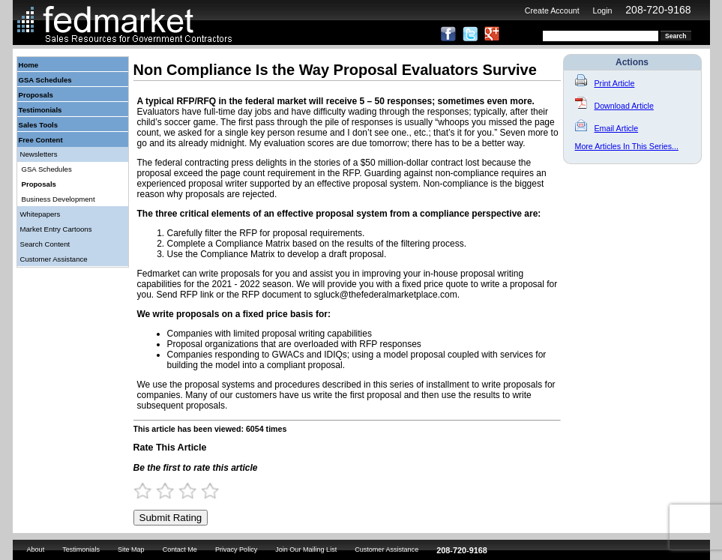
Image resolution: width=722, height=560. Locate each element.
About (36, 549)
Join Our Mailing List (306, 549)
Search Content (45, 244)
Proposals (36, 95)
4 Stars (216, 490)
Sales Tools (38, 125)
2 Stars (171, 490)
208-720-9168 (658, 10)
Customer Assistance (54, 259)
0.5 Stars (137, 490)
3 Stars (194, 490)
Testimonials (40, 110)
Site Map (131, 549)
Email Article (607, 128)
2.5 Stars (182, 490)
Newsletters (39, 154)
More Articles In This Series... (627, 146)
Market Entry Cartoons (56, 229)
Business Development (58, 199)
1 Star (149, 490)
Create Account (552, 10)
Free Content (41, 140)
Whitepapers (40, 214)
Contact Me (180, 549)
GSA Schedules (45, 80)
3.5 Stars (205, 490)
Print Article (605, 83)
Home (29, 65)
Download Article (614, 105)
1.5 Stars (160, 490)
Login (602, 10)
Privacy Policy (236, 549)
